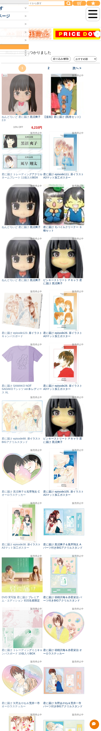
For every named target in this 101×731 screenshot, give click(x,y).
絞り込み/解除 (61, 58)
